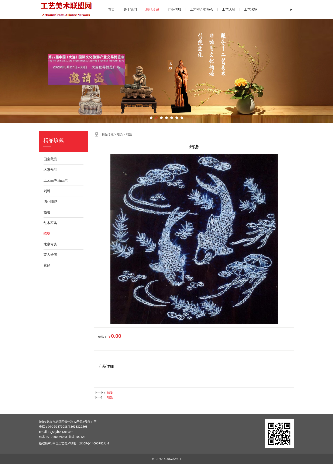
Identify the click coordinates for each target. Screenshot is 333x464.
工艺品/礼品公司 (56, 180)
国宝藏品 (50, 159)
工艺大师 (229, 9)
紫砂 (47, 265)
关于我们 (130, 9)
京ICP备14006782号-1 (94, 443)
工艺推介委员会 (201, 9)
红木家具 (50, 222)
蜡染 (47, 233)
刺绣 (47, 191)
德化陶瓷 (50, 201)
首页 (111, 9)
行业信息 (174, 9)
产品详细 (106, 366)
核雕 (47, 212)
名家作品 (50, 169)
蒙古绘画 (50, 254)
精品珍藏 (152, 9)
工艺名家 (251, 9)
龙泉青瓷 (50, 244)
